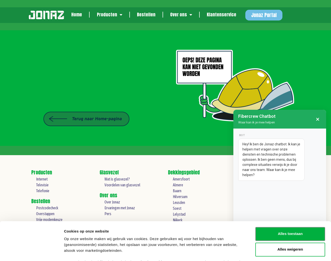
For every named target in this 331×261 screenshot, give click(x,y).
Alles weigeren (290, 213)
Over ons (181, 14)
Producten (109, 14)
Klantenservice (221, 14)
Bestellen (146, 14)
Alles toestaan (290, 198)
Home (76, 14)
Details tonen (75, 251)
